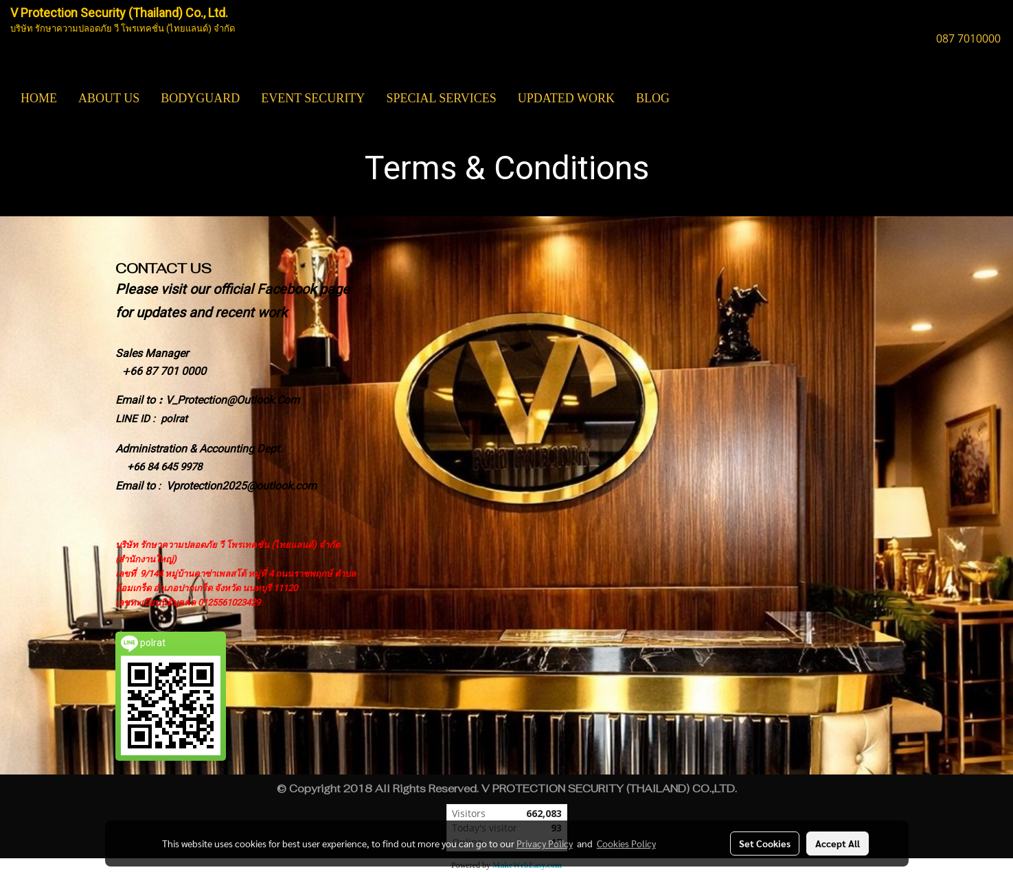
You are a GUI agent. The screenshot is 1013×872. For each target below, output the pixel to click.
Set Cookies (764, 843)
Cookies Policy (626, 843)
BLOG (653, 98)
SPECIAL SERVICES (441, 98)
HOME (39, 98)
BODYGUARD (200, 98)
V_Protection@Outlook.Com (232, 399)
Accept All (837, 843)
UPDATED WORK (566, 98)
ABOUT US (108, 98)
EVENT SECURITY (313, 98)
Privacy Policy (544, 843)
